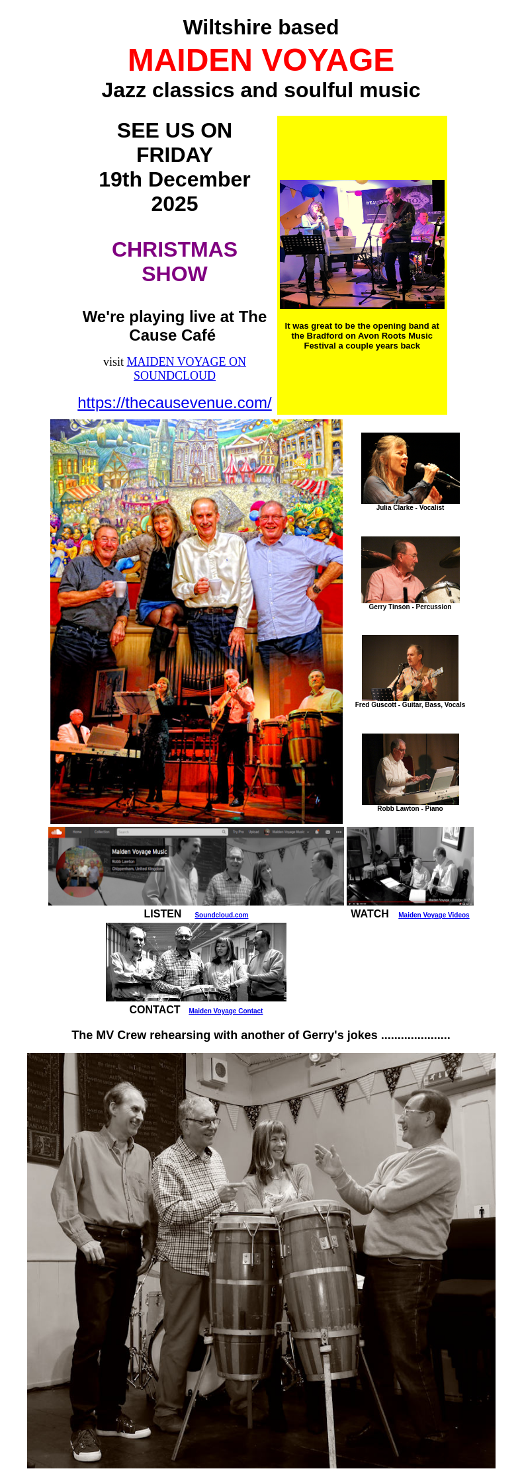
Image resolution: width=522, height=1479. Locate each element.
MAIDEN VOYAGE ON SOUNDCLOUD (186, 368)
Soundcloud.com (221, 915)
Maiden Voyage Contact (226, 1011)
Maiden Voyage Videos (433, 915)
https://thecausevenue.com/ (174, 402)
